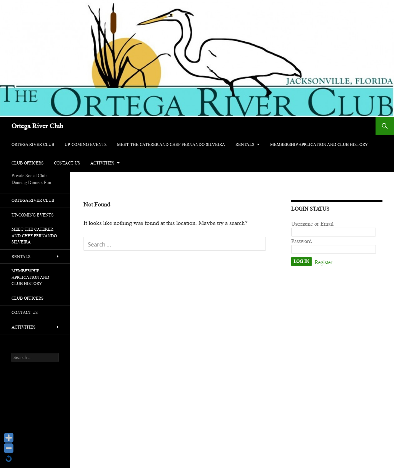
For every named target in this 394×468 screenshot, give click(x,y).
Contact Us (67, 163)
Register (323, 262)
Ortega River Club (37, 126)
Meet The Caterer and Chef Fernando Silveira (171, 144)
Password (301, 241)
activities (102, 163)
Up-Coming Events (86, 144)
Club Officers (27, 163)
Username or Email (312, 224)
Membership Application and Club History (319, 144)
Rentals (244, 144)
